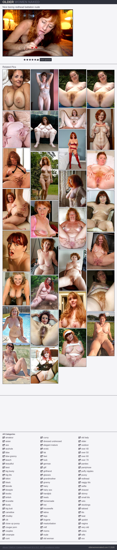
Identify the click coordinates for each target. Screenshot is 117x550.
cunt (6, 538)
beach (7, 460)
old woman (47, 538)
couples (8, 531)
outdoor (83, 445)
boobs (7, 493)
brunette (8, 501)
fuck (43, 460)
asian (7, 441)
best (6, 467)
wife (81, 535)
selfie (82, 486)
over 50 (83, 452)
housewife (46, 508)
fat (43, 452)
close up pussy (11, 523)
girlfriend (46, 471)
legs (43, 516)
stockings (84, 505)
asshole (8, 449)
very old (83, 527)
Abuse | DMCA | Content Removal (17, 547)
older (82, 441)
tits (81, 512)
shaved (83, 490)
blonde (7, 486)
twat (81, 516)
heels (44, 497)
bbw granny (10, 456)
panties (83, 464)
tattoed (83, 508)
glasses (45, 475)
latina (44, 512)
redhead (83, 479)
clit (5, 520)
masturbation (48, 523)
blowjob (8, 490)
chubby (7, 516)
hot (43, 505)
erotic (44, 449)
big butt (8, 508)
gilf (43, 467)
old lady (83, 437)
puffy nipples (85, 471)
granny (45, 482)
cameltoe (8, 512)
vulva (82, 531)
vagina (83, 523)
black (7, 482)
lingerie (45, 520)
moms (44, 531)
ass (6, 445)
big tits (7, 475)
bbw (6, 452)
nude (44, 535)
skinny (83, 493)
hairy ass (46, 490)
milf (43, 527)
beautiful (8, 464)
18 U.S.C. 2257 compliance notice (45, 547)
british (7, 497)
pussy (82, 475)
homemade (47, 501)
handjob (45, 493)
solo (81, 501)
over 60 (83, 456)
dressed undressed (51, 441)
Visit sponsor (45, 60)
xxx (81, 538)
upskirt (83, 520)
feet (43, 456)
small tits (84, 497)
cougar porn (10, 527)
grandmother (48, 479)
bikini (6, 479)
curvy (44, 437)
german (45, 464)
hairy (44, 486)
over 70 (83, 460)
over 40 (83, 449)
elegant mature (49, 445)
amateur (8, 437)
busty (7, 505)
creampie (8, 535)
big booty (8, 471)
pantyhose (84, 467)
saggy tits (84, 482)
